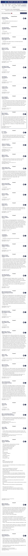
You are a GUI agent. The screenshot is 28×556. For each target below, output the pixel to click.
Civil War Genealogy (7, 9)
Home (2, 9)
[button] (10, 17)
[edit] (25, 18)
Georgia (11, 9)
